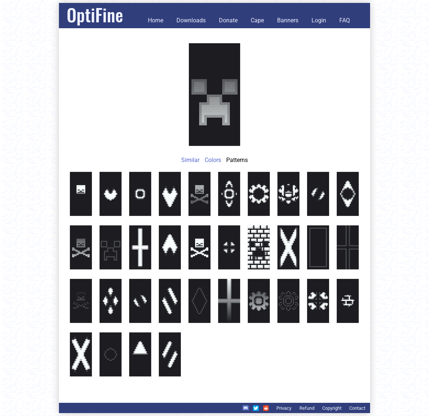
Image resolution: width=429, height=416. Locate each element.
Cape (257, 20)
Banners (287, 20)
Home (155, 20)
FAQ (344, 20)
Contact (357, 408)
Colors (213, 160)
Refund (306, 408)
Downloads (191, 20)
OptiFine (95, 14)
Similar (190, 160)
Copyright (332, 408)
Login (319, 20)
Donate (228, 20)
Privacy (283, 408)
